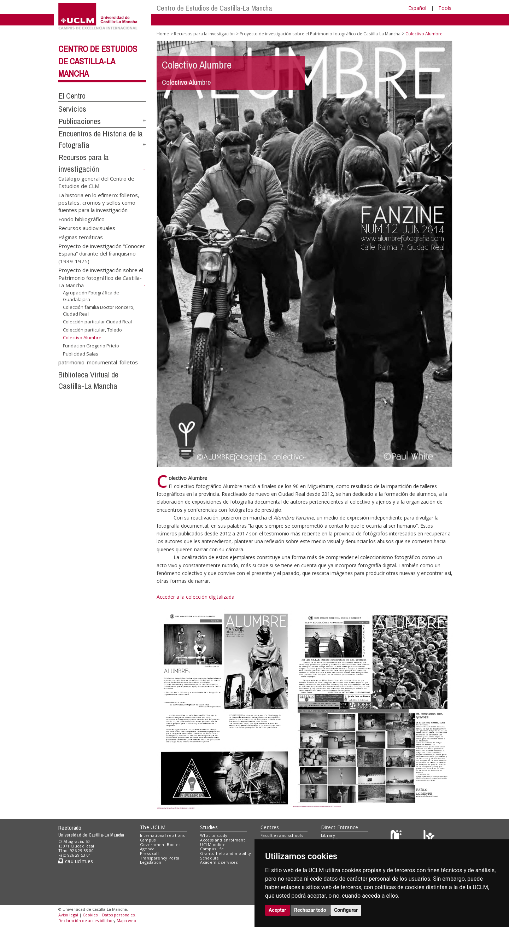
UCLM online (213, 844)
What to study (213, 835)
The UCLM (152, 827)
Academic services (219, 862)
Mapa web (126, 920)
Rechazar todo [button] (310, 910)
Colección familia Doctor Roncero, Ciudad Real (98, 310)
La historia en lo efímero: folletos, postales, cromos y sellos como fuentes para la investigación (98, 202)
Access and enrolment (222, 840)
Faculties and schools (282, 835)
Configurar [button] (346, 910)
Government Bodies (160, 844)
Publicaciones (79, 121)
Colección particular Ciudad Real (97, 321)
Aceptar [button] (277, 910)
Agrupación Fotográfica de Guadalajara (91, 296)
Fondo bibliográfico (81, 218)
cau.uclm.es (75, 861)
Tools (444, 8)
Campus (148, 840)
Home (163, 34)
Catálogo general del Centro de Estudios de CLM (96, 182)
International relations (162, 835)
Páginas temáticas (80, 236)
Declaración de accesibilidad (85, 920)
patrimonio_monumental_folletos (98, 361)
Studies (209, 827)
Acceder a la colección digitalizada (195, 596)
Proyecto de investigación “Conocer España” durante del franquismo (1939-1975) (101, 253)
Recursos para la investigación (204, 34)
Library (328, 835)
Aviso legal (68, 914)
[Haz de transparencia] (397, 837)
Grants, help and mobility (225, 853)
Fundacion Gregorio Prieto (91, 345)
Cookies (90, 914)
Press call (149, 853)
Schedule (209, 858)
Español (417, 8)
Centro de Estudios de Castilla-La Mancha (214, 8)
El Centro (72, 95)
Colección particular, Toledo (92, 330)
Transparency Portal (160, 858)
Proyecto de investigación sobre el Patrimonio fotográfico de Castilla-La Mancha (100, 277)
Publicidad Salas (80, 354)
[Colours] (429, 837)
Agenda (147, 848)
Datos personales (118, 914)
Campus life (212, 848)
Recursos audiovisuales (86, 227)
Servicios (72, 109)
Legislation (151, 862)
